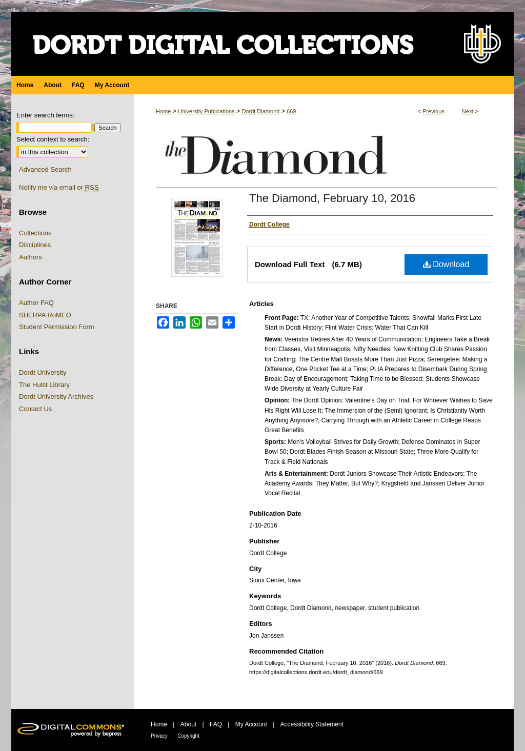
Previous (433, 111)
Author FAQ (36, 303)
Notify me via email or (58, 188)
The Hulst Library (44, 385)
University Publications (206, 111)
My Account (251, 724)
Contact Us (35, 409)
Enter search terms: (45, 115)
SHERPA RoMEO (45, 315)
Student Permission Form (56, 327)
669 (291, 111)
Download (446, 264)
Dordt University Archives (56, 396)
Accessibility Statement (312, 724)
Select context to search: (52, 139)
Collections (35, 233)
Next (468, 111)
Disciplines (35, 245)
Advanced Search (45, 169)
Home (163, 111)
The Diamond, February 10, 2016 (332, 198)
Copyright (188, 736)
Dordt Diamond (260, 111)
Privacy (159, 736)
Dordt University (42, 372)
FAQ (216, 724)
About (188, 724)
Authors (30, 257)
